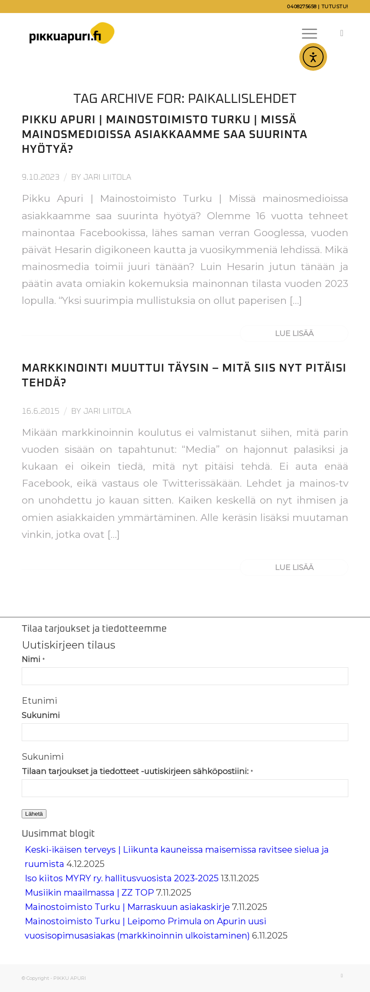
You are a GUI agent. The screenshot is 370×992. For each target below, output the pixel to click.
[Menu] (305, 33)
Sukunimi (41, 715)
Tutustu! (334, 6)
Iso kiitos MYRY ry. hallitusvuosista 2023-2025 (122, 878)
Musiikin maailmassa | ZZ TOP (89, 892)
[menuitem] (305, 33)
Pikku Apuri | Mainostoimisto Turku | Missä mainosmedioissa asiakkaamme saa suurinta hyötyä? (165, 134)
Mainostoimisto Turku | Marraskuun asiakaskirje (127, 907)
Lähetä (34, 814)
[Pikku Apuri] (72, 33)
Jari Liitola (107, 177)
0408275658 (302, 6)
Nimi (33, 659)
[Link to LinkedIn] (341, 33)
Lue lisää (294, 333)
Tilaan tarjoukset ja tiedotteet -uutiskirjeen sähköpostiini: (137, 771)
